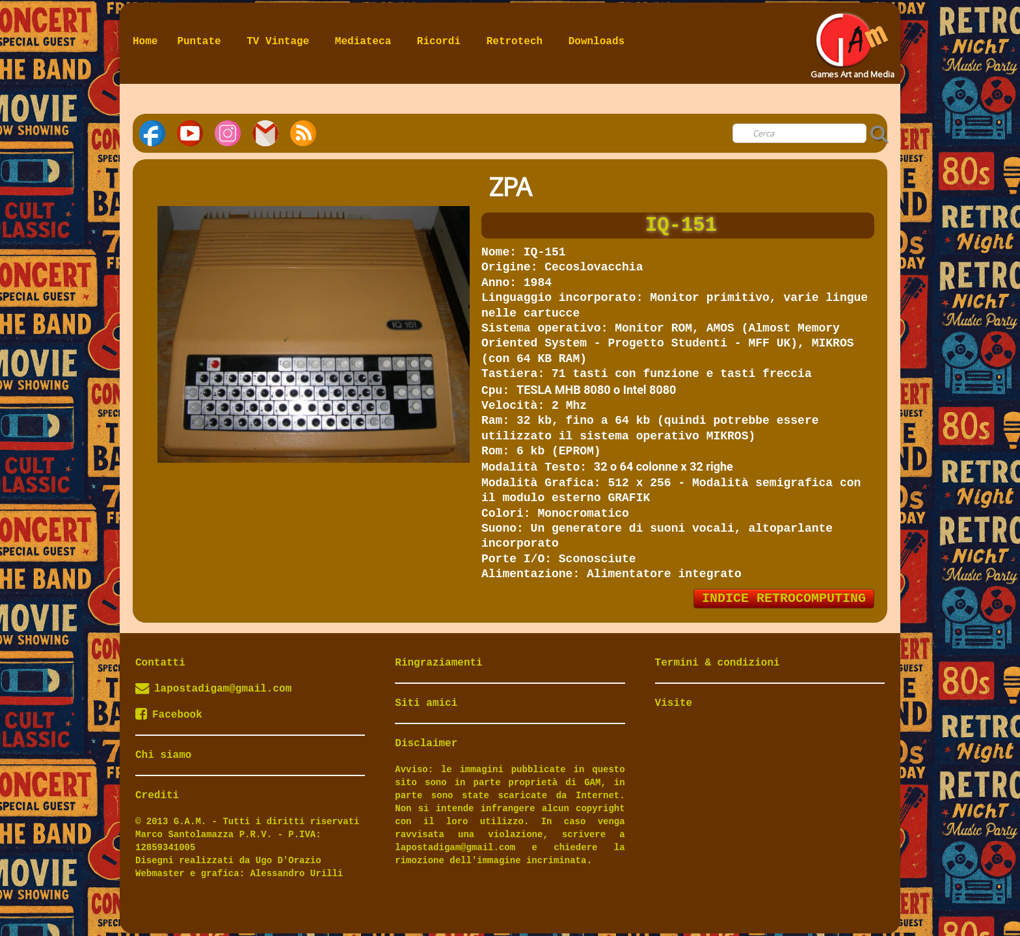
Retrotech (518, 41)
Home (145, 41)
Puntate (202, 41)
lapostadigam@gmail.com (222, 689)
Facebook (168, 715)
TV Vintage (281, 41)
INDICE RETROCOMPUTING (784, 598)
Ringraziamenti (438, 663)
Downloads (596, 41)
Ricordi (442, 41)
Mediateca (366, 41)
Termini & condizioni (717, 663)
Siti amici (426, 703)
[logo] (851, 42)
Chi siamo (163, 755)
